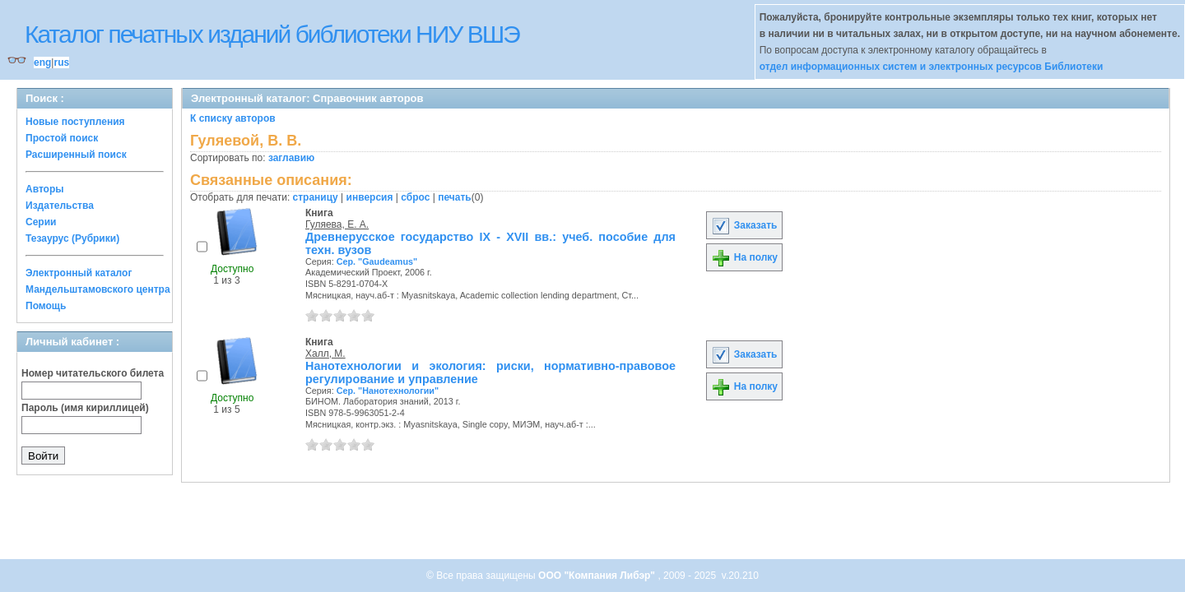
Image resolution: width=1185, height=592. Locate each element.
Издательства (60, 205)
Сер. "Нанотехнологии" (388, 390)
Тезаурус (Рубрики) (72, 238)
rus (61, 62)
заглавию (291, 158)
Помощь (46, 306)
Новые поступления (75, 121)
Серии (41, 222)
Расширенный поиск (76, 154)
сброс (415, 197)
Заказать (744, 225)
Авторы (45, 189)
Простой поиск (62, 138)
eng (42, 62)
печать (455, 197)
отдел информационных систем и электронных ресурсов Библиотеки (932, 66)
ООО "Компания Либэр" (598, 575)
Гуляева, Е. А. (337, 224)
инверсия (369, 197)
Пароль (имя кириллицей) (85, 408)
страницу (315, 197)
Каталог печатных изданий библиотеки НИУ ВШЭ (272, 34)
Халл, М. (325, 353)
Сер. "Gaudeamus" (377, 261)
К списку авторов (233, 118)
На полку (744, 257)
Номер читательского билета (92, 373)
